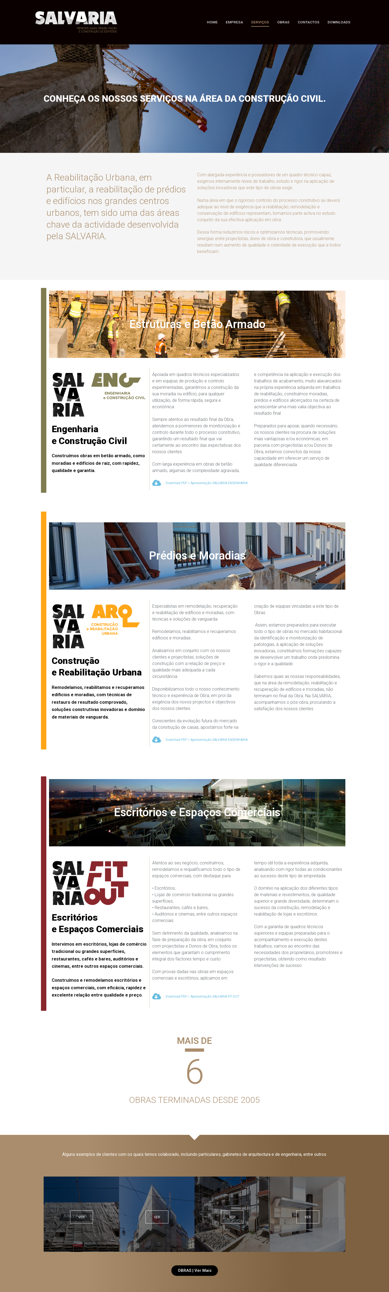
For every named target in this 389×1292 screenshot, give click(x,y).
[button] (194, 1270)
